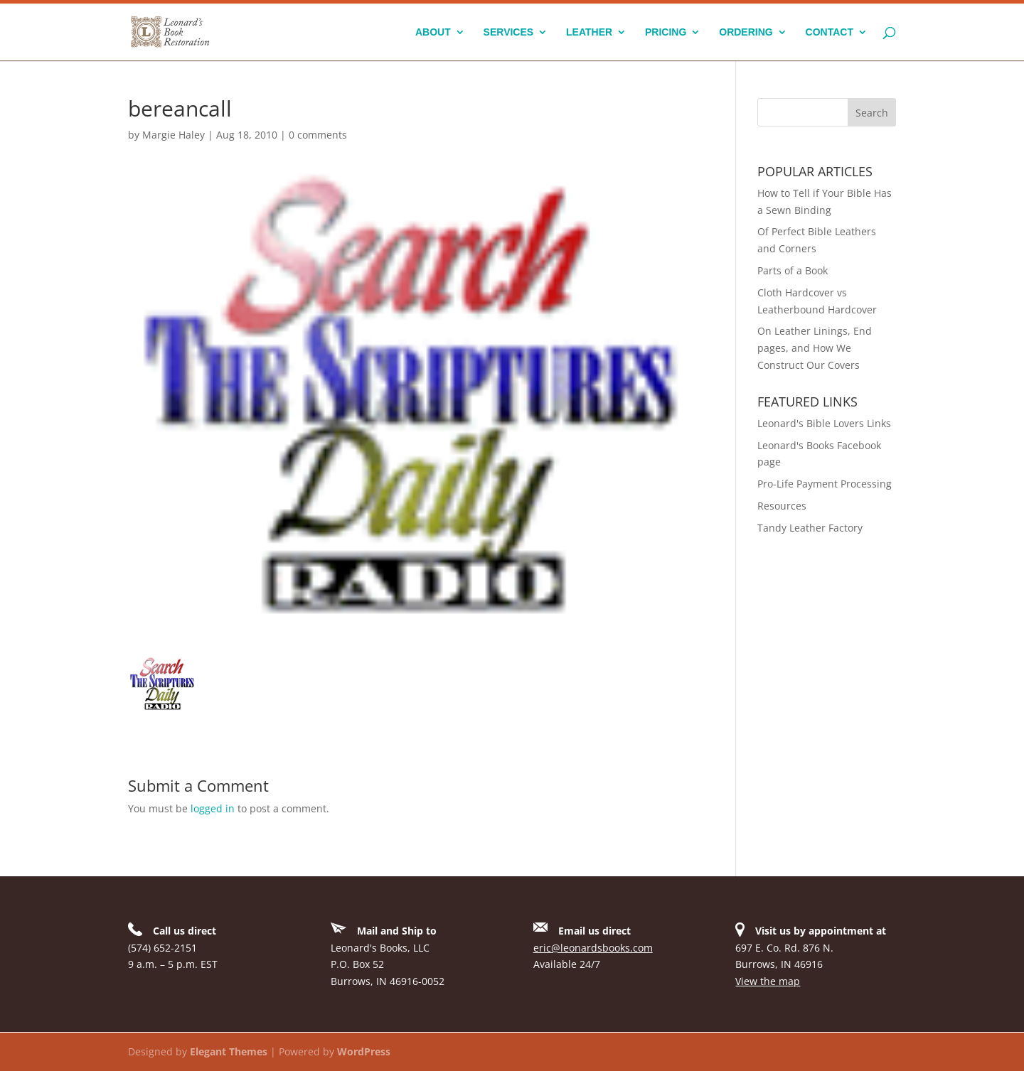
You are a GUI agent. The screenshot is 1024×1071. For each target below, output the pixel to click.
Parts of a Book (792, 270)
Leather (589, 32)
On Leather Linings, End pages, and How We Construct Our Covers (814, 348)
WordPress (363, 1051)
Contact (829, 32)
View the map (767, 981)
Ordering (745, 32)
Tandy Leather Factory (810, 527)
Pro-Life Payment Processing (824, 483)
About (433, 32)
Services (509, 32)
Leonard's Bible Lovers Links (824, 423)
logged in (213, 808)
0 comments (318, 134)
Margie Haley (173, 134)
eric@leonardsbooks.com (593, 947)
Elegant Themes (228, 1051)
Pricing (665, 32)
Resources (781, 505)
